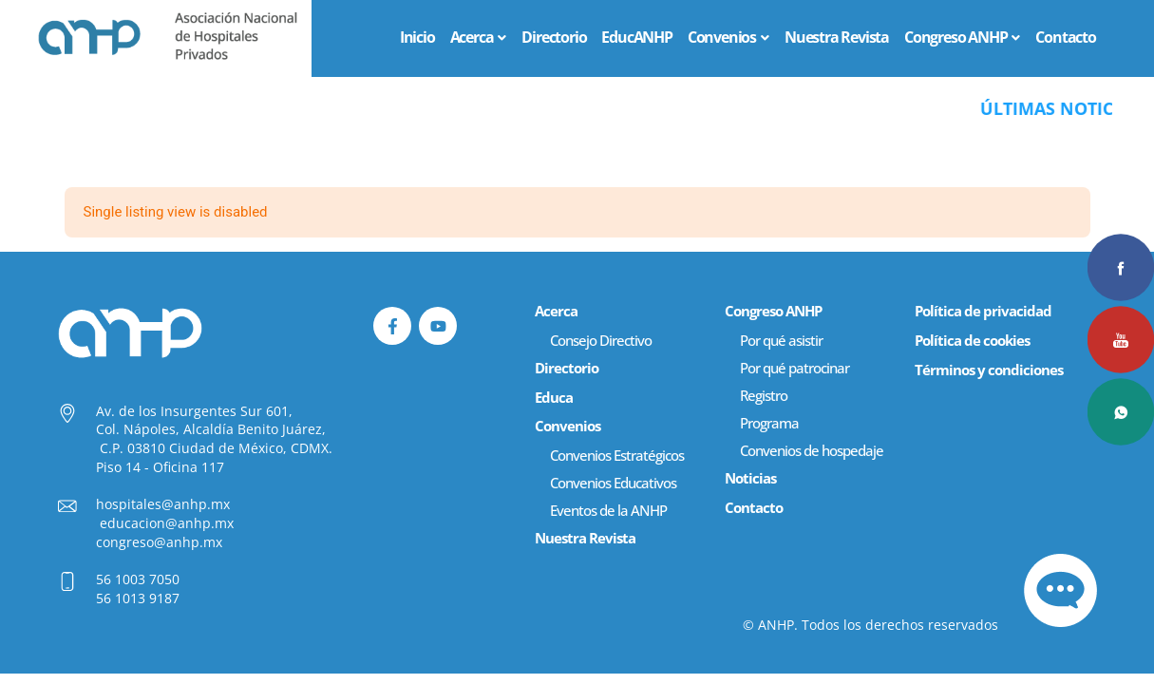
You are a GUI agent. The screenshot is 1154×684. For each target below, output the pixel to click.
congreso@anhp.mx (159, 542)
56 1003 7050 (138, 579)
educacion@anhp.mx (167, 523)
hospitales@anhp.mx (163, 504)
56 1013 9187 (138, 598)
